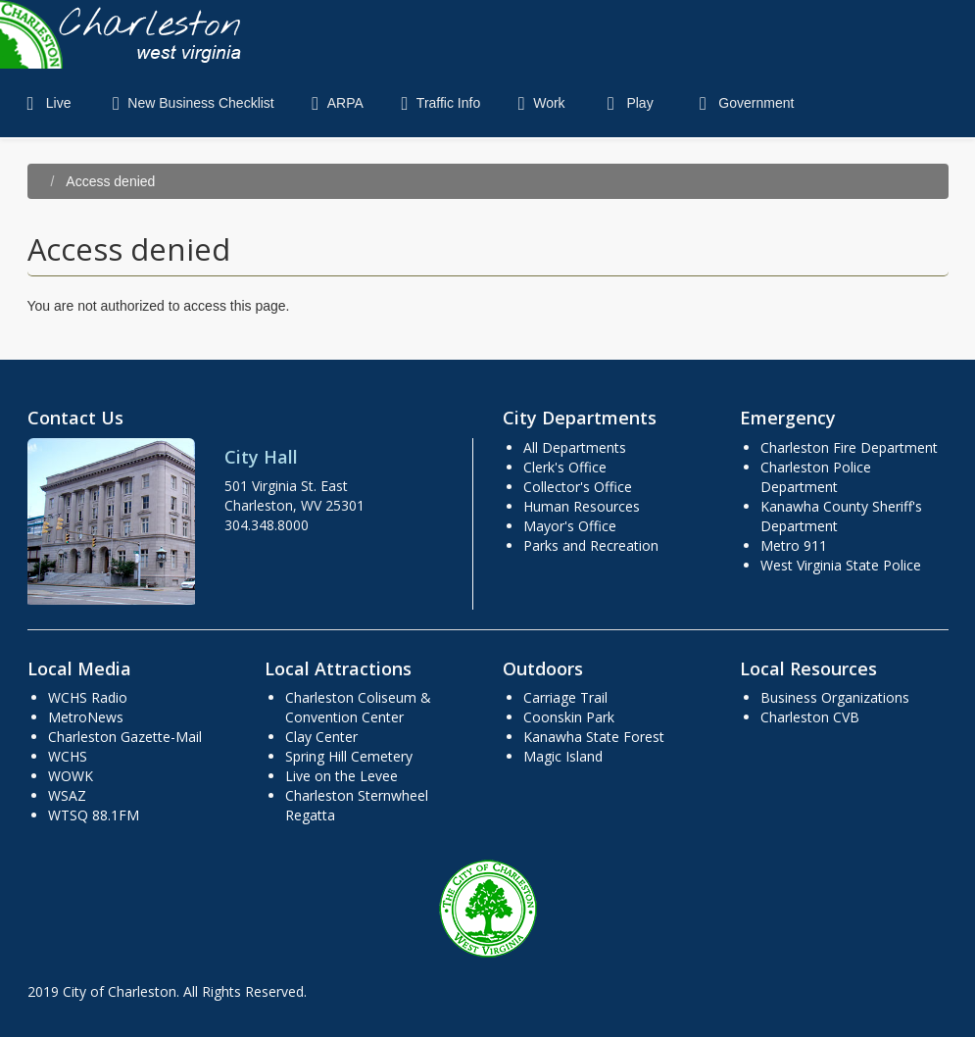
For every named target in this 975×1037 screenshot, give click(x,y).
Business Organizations (834, 697)
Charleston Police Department (815, 477)
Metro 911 (793, 545)
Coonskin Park (568, 717)
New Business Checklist (188, 103)
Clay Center (321, 736)
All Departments (574, 447)
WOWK (70, 775)
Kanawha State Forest (593, 736)
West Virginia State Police (840, 565)
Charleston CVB (809, 717)
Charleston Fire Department (849, 447)
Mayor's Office (569, 526)
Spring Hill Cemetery (349, 756)
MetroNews (85, 717)
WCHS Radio (87, 697)
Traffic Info (436, 103)
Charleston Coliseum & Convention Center (358, 707)
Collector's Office (577, 486)
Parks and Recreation (590, 545)
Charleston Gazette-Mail (125, 736)
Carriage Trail (565, 697)
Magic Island (563, 756)
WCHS (67, 756)
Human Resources (581, 506)
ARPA (334, 103)
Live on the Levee (341, 775)
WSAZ (67, 795)
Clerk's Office (565, 467)
